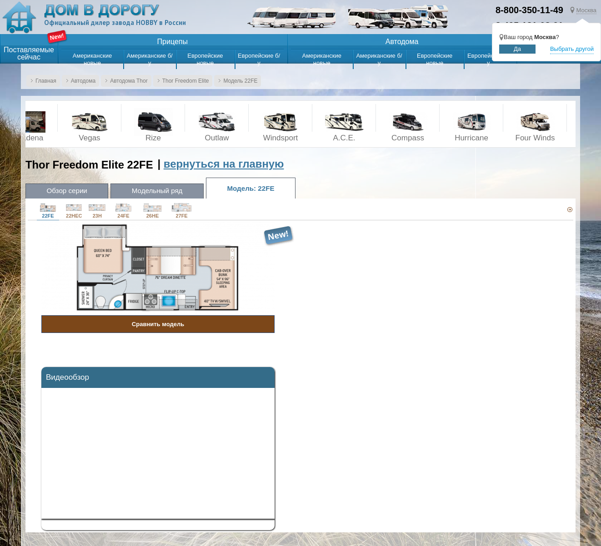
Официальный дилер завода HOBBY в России (116, 23)
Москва (586, 10)
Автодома (83, 81)
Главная (45, 81)
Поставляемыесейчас (29, 53)
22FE (48, 210)
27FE (181, 210)
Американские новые (92, 59)
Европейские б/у (259, 59)
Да (517, 48)
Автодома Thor (129, 81)
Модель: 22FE (261, 188)
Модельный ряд (163, 191)
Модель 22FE (240, 81)
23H (97, 210)
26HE (152, 210)
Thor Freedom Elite (185, 81)
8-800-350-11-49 (529, 10)
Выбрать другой (572, 48)
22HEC (74, 210)
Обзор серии (69, 191)
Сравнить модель (158, 324)
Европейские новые (205, 59)
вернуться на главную (224, 164)
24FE (123, 210)
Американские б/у (150, 59)
